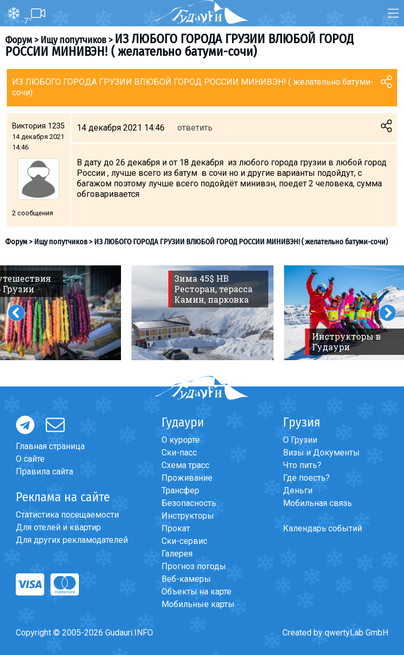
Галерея (177, 554)
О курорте (180, 440)
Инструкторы (187, 516)
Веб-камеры (186, 579)
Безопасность (188, 503)
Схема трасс (185, 465)
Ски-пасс (179, 453)
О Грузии (300, 440)
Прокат (175, 528)
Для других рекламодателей (72, 540)
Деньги (297, 490)
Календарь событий (322, 528)
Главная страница (50, 446)
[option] (202, 312)
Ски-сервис (184, 541)
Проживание (187, 478)
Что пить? (302, 465)
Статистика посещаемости (67, 515)
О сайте (30, 459)
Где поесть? (306, 478)
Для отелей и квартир (58, 527)
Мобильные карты (198, 604)
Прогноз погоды (193, 566)
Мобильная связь (317, 503)
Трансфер (180, 490)
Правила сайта (44, 472)
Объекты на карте (196, 592)
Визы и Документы (321, 453)
